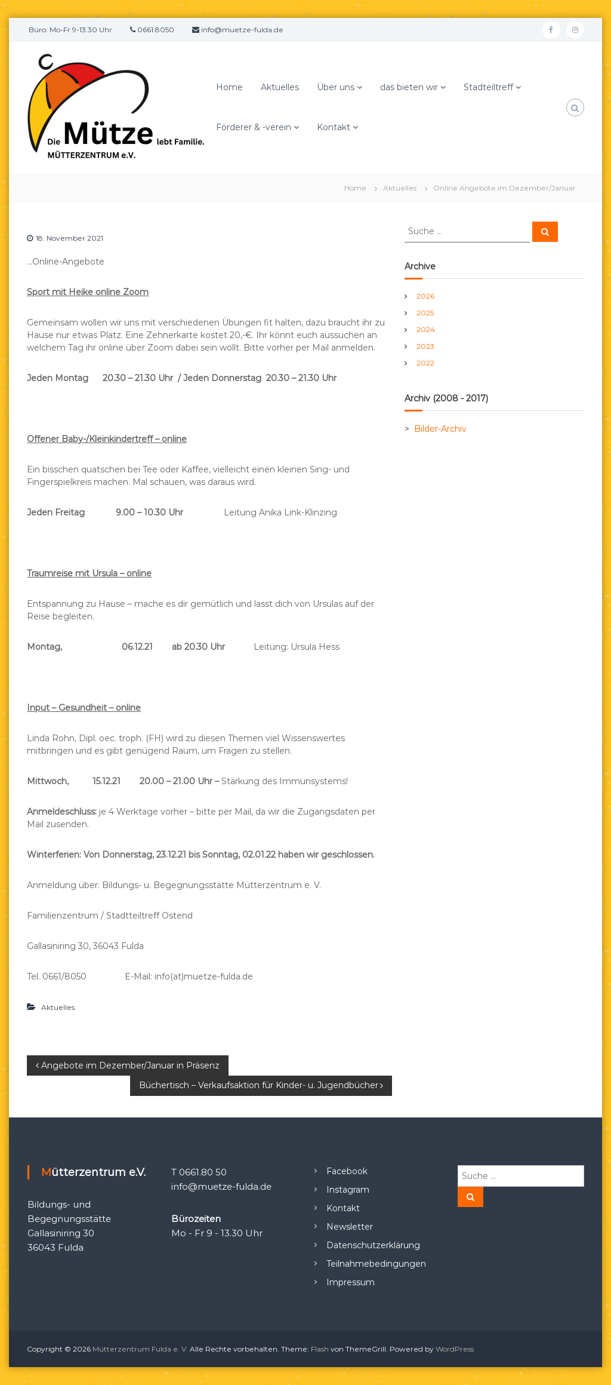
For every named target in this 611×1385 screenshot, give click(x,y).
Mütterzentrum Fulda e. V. (140, 1348)
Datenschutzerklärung (373, 1245)
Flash (320, 1348)
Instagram (347, 1189)
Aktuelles (280, 87)
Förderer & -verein (253, 127)
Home (229, 87)
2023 (425, 346)
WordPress (455, 1348)
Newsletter (349, 1226)
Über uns (335, 87)
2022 (425, 362)
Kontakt (333, 127)
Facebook (347, 1171)
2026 (425, 295)
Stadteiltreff (488, 87)
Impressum (350, 1282)
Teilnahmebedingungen (376, 1263)
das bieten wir (409, 87)
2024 (425, 329)
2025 (425, 312)
